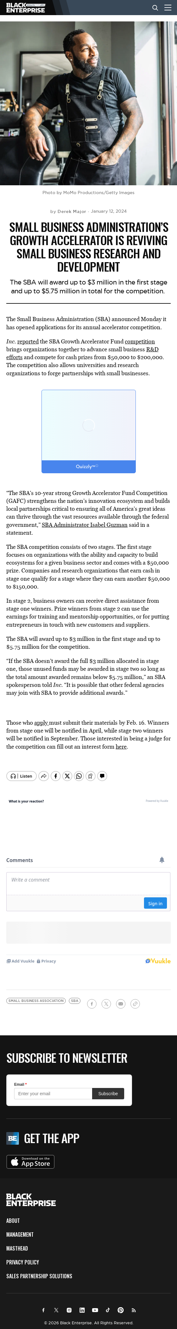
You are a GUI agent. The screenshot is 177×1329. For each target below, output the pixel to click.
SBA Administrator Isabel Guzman (85, 525)
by (68, 211)
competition (140, 341)
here (121, 747)
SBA (74, 995)
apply (41, 723)
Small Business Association (36, 995)
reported (28, 341)
